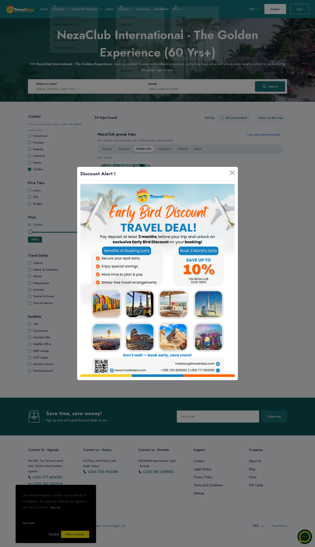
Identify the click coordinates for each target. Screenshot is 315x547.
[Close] (232, 173)
